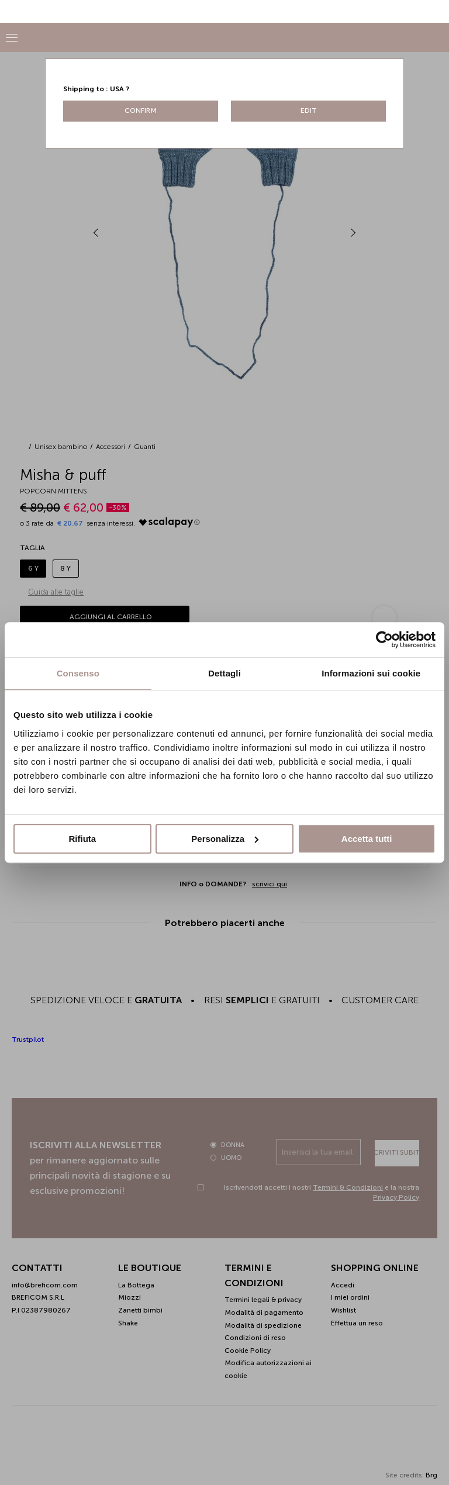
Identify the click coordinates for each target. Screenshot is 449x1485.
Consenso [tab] (78, 673)
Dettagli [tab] (224, 673)
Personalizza (224, 839)
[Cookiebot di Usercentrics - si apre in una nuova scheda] (384, 639)
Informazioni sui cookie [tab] (371, 673)
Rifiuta (82, 839)
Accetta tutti (366, 839)
